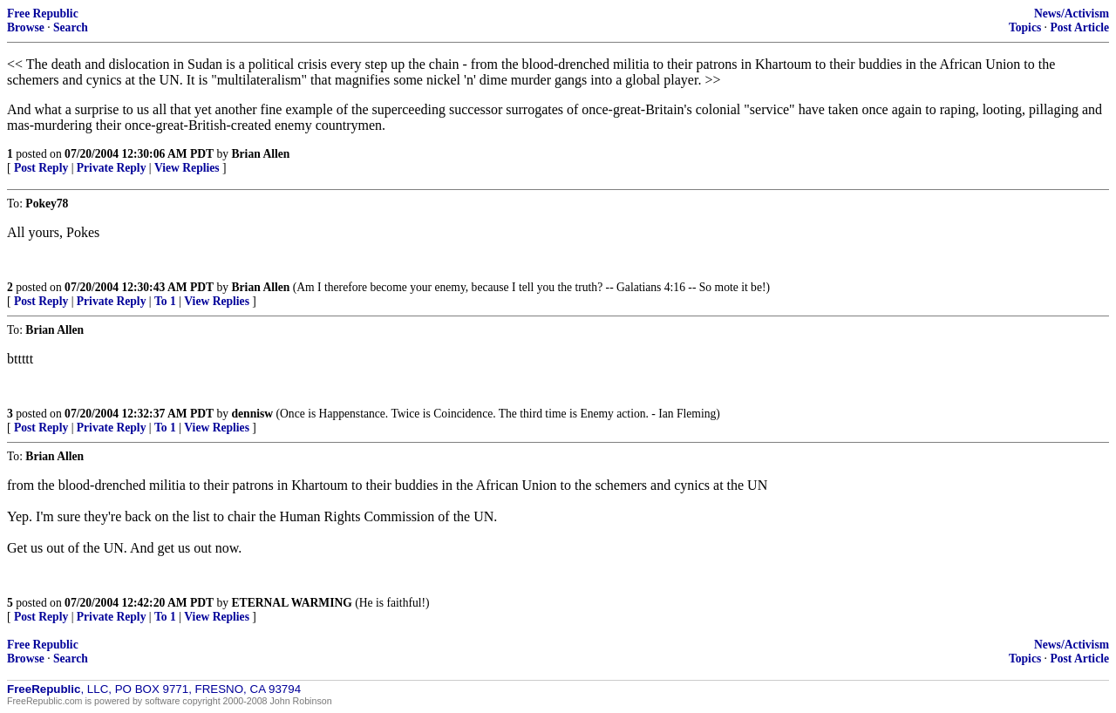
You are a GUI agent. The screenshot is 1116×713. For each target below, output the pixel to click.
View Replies (187, 167)
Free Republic (42, 13)
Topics (1025, 27)
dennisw (253, 413)
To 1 (165, 301)
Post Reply (41, 167)
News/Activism (1071, 13)
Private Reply (111, 167)
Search (70, 27)
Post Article (1079, 27)
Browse (25, 27)
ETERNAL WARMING (292, 602)
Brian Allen (261, 153)
